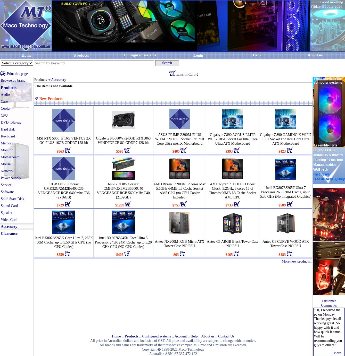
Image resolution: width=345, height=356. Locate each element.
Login (198, 55)
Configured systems (140, 55)
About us (207, 336)
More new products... (297, 261)
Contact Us (226, 336)
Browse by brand (13, 80)
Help (257, 55)
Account (181, 336)
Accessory (58, 80)
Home (26, 55)
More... (338, 353)
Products (81, 55)
